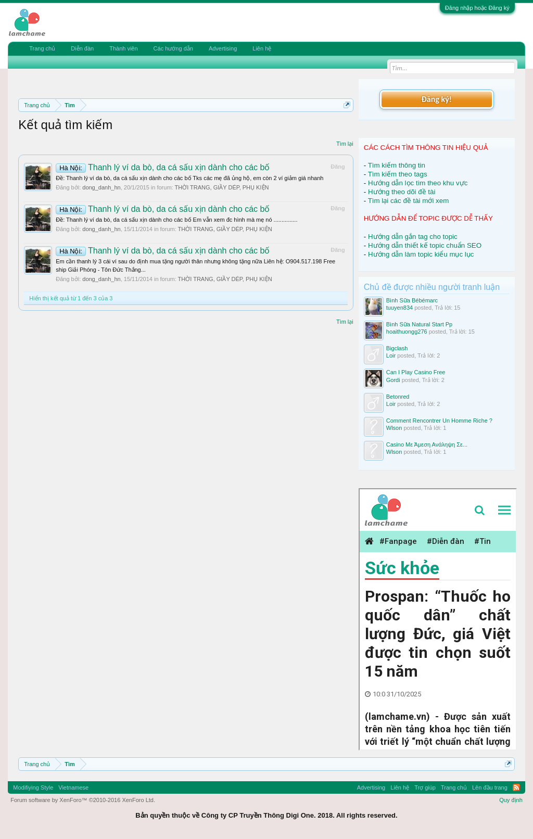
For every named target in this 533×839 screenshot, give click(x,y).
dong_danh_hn (101, 187)
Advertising (223, 48)
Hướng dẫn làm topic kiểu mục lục (421, 254)
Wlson (394, 428)
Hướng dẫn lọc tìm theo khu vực (417, 183)
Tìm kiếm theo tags (397, 174)
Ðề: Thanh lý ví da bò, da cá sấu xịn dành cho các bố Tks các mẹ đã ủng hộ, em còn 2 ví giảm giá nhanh (189, 178)
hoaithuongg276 (406, 331)
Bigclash (397, 348)
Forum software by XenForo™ (82, 800)
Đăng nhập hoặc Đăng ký (477, 8)
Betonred (398, 396)
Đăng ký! (437, 99)
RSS (516, 787)
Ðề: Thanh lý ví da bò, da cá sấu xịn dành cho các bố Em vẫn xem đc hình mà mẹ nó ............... (176, 220)
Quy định (511, 800)
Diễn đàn (82, 48)
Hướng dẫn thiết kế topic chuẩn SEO (424, 245)
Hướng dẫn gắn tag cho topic (413, 236)
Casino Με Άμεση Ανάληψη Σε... (426, 444)
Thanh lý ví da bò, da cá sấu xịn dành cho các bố (163, 167)
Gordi (393, 380)
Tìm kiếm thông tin (396, 165)
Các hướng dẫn (173, 48)
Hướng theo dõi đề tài (401, 192)
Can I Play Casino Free (416, 372)
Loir (391, 355)
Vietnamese (73, 787)
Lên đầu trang (489, 787)
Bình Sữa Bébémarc (412, 300)
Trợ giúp (425, 787)
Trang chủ (42, 48)
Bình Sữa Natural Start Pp (419, 324)
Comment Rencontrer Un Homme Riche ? (439, 420)
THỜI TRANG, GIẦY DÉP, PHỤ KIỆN (221, 187)
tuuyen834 (399, 307)
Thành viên (123, 48)
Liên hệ (261, 48)
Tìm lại (344, 144)
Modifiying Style (33, 787)
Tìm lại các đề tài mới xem (408, 201)
